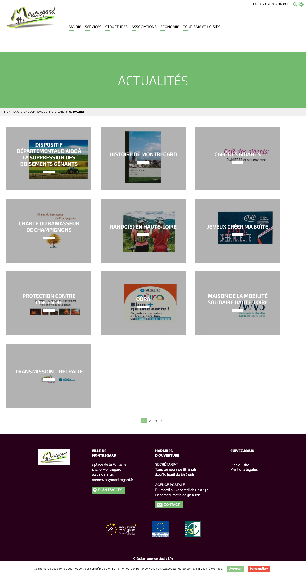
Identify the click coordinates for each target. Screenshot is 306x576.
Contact (172, 505)
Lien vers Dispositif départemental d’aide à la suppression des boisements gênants (48, 158)
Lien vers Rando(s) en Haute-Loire (143, 231)
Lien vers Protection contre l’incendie (48, 303)
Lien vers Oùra (143, 303)
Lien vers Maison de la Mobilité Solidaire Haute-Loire (237, 303)
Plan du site (239, 465)
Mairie (75, 26)
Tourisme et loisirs (201, 26)
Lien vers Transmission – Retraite (48, 376)
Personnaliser (259, 568)
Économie (169, 26)
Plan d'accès (110, 490)
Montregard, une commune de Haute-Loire (34, 111)
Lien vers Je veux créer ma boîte (237, 231)
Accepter (235, 568)
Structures (116, 26)
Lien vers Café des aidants (237, 158)
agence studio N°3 (160, 558)
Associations (144, 26)
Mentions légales (244, 470)
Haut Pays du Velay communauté (271, 4)
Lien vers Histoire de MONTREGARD (143, 158)
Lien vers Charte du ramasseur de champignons (48, 231)
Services (93, 26)
